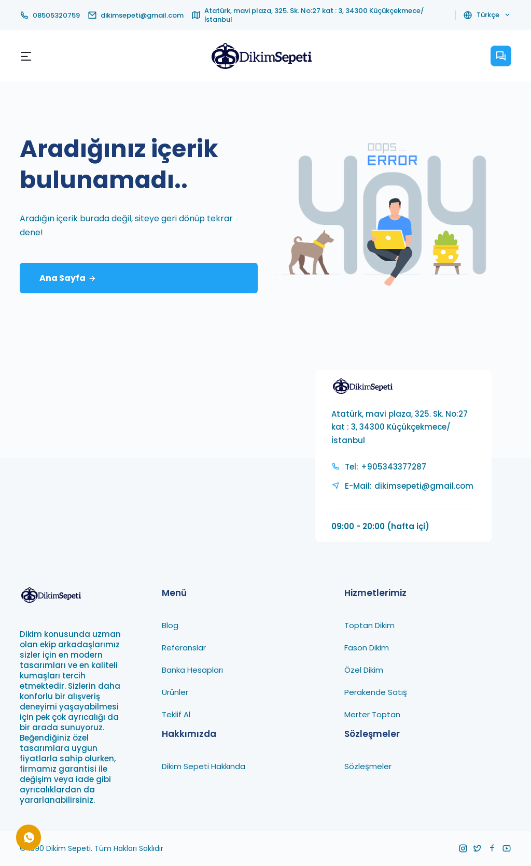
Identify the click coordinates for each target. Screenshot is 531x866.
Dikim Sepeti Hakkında (203, 766)
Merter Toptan (372, 714)
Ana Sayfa (67, 279)
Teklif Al (176, 714)
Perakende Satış (375, 692)
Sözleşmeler (368, 766)
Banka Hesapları (192, 669)
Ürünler (175, 692)
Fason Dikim (366, 647)
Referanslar (184, 647)
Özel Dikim (363, 669)
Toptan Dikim (369, 625)
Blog (170, 625)
